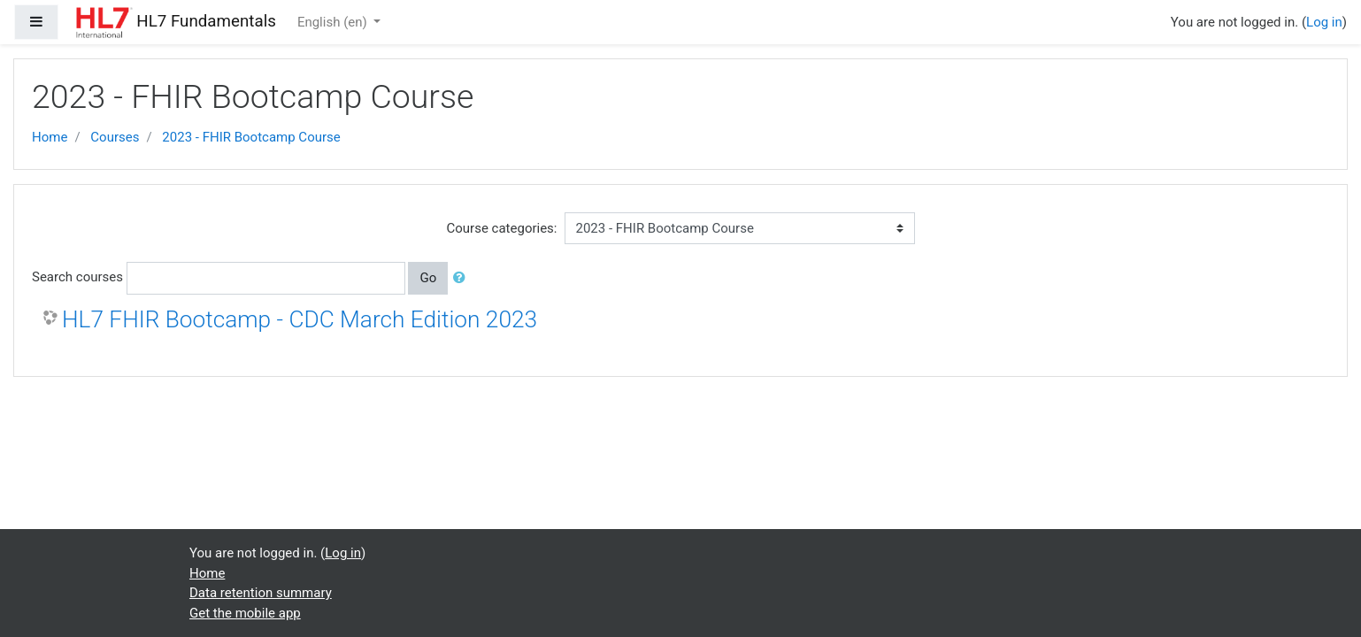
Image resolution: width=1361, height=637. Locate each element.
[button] (462, 278)
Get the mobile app (245, 613)
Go (427, 278)
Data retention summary (260, 593)
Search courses (77, 277)
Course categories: (502, 228)
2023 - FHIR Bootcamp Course (251, 137)
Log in (1324, 22)
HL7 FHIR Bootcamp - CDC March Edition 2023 (299, 319)
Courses (114, 137)
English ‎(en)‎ (334, 22)
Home (49, 137)
